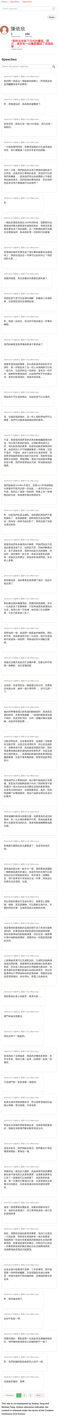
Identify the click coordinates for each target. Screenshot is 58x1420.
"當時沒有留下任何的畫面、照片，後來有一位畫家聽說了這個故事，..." (32, 43)
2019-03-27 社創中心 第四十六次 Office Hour (21, 77)
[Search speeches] (29, 9)
